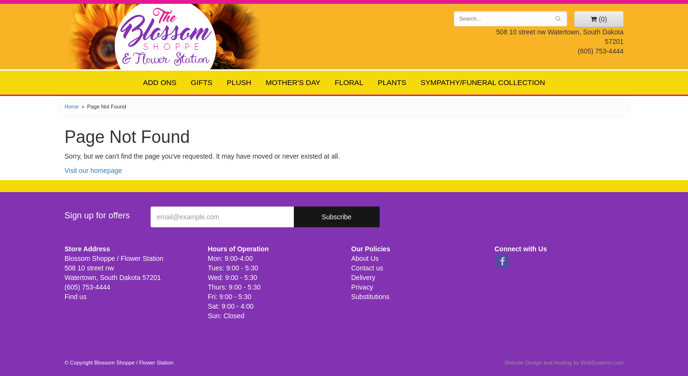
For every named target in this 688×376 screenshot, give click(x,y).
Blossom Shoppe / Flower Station (166, 36)
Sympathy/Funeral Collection (482, 82)
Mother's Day (293, 82)
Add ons (159, 82)
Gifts (201, 82)
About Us (365, 258)
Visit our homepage (93, 170)
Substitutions (370, 297)
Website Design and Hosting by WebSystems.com (564, 362)
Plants (391, 82)
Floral (349, 82)
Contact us (367, 268)
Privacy (362, 287)
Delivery (363, 277)
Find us (75, 297)
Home (71, 106)
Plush (239, 82)
